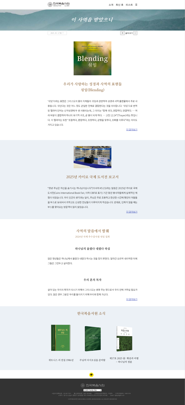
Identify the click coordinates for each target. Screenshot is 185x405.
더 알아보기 (131, 129)
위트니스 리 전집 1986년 (61, 360)
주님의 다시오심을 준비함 (92, 360)
